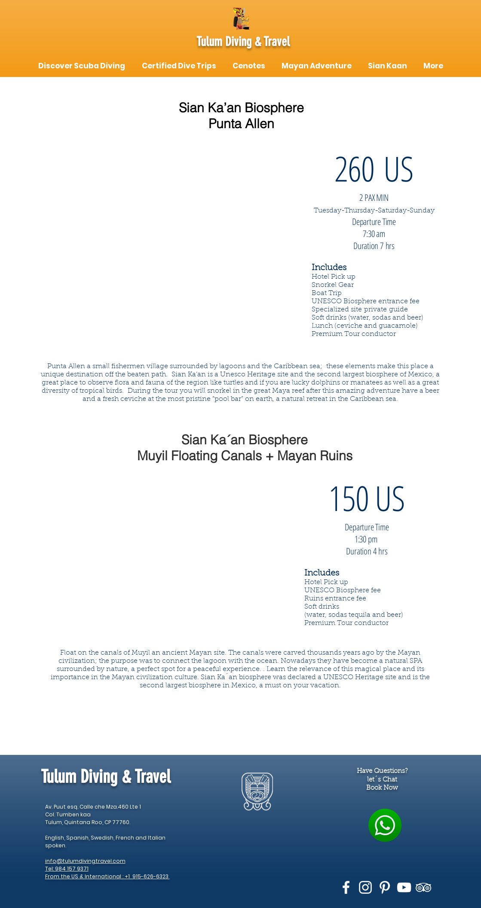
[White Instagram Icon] (365, 887)
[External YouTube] (172, 258)
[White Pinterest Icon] (384, 887)
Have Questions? (382, 771)
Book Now (382, 788)
